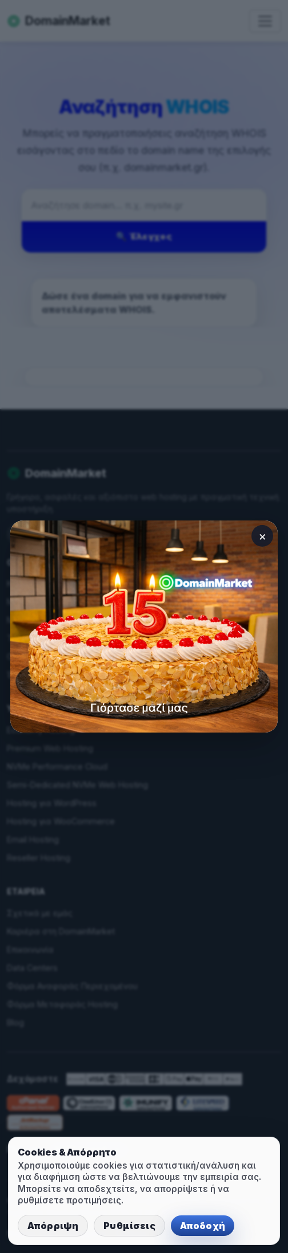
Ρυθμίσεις (129, 1225)
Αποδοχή (202, 1225)
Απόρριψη (52, 1225)
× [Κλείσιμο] (262, 535)
